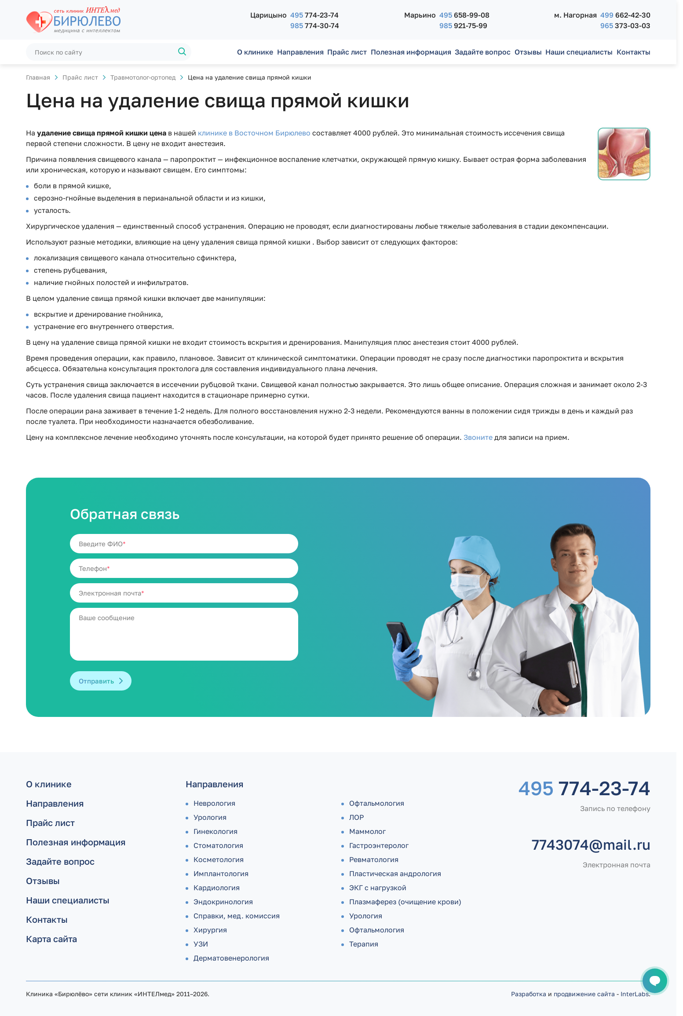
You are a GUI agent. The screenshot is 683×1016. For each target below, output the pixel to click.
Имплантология (221, 873)
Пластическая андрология (395, 873)
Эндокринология (223, 901)
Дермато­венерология (231, 958)
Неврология (214, 803)
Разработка (528, 994)
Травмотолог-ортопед (142, 77)
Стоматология (218, 845)
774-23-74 (314, 15)
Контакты (633, 52)
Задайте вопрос (483, 52)
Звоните (478, 437)
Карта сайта (51, 938)
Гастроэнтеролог (379, 845)
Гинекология (215, 831)
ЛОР (356, 817)
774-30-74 (314, 25)
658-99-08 (464, 15)
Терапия (363, 943)
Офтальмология (376, 803)
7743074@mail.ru (591, 844)
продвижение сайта (584, 994)
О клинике (255, 52)
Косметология (219, 859)
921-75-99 (463, 25)
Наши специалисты (579, 52)
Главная (38, 77)
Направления (300, 52)
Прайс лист (347, 52)
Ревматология (373, 859)
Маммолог (367, 831)
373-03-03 (625, 25)
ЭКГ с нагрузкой (377, 887)
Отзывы (528, 52)
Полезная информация (411, 52)
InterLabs (635, 994)
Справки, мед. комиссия (237, 915)
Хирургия (210, 929)
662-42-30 (625, 15)
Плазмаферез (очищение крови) (405, 901)
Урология (210, 817)
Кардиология (217, 887)
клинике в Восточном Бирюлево (254, 132)
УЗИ (201, 943)
